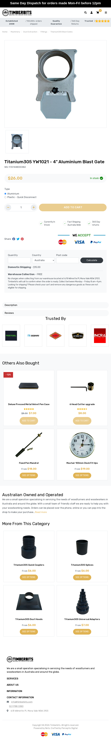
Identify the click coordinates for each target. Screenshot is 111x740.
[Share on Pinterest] (22, 239)
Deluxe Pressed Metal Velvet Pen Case (28, 404)
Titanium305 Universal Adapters (82, 619)
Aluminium (13, 193)
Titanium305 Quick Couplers (28, 565)
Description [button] (11, 305)
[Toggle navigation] (106, 12)
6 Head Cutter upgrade (82, 404)
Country (36, 255)
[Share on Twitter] (18, 239)
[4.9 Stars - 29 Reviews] (29, 408)
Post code (61, 255)
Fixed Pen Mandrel (29, 463)
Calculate (92, 260)
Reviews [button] (9, 313)
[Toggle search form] (85, 12)
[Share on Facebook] (14, 239)
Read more (41, 512)
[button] (97, 12)
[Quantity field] (20, 207)
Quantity (13, 255)
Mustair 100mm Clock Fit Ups (82, 463)
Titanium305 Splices (82, 565)
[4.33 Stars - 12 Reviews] (82, 408)
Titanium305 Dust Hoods (29, 619)
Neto (47, 728)
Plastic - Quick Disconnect (21, 197)
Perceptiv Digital (69, 728)
